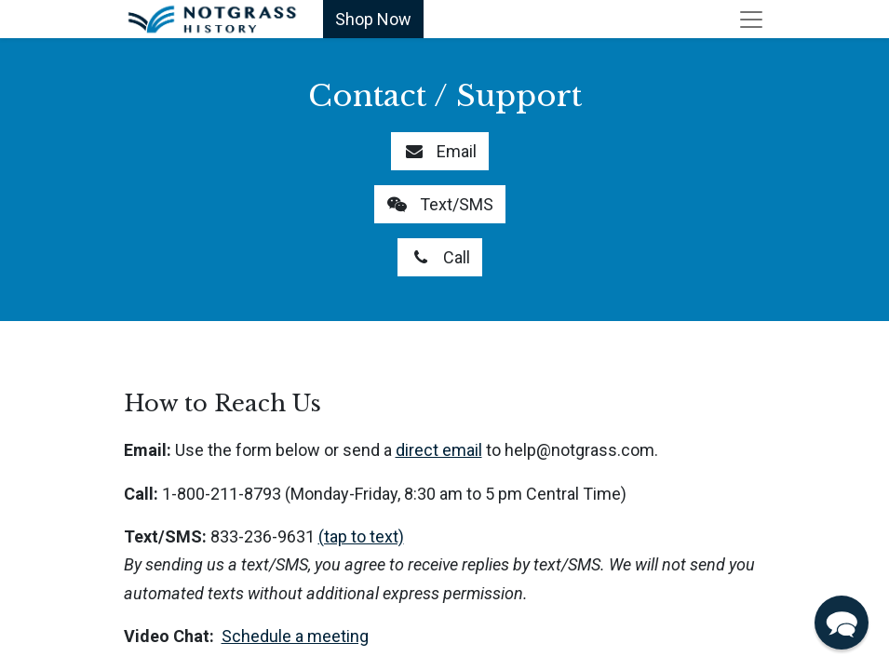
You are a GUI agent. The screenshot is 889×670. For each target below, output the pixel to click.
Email (439, 151)
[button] (842, 623)
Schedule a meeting (295, 636)
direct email (439, 450)
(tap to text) (361, 536)
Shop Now (373, 19)
